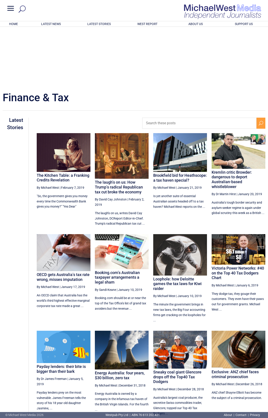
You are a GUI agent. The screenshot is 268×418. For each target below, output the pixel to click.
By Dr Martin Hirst (224, 136)
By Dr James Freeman (52, 321)
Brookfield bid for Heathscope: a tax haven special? (180, 119)
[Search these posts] (199, 65)
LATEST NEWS (51, 24)
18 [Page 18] (217, 374)
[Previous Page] (196, 374)
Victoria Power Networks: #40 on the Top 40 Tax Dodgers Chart (238, 215)
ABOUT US (195, 24)
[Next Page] (261, 374)
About (228, 415)
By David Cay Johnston (111, 141)
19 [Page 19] (228, 374)
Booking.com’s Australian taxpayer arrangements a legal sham (117, 219)
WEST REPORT (147, 24)
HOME (13, 24)
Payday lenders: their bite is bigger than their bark (61, 311)
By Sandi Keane (105, 231)
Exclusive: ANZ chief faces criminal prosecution (235, 316)
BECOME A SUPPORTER (245, 390)
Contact (241, 415)
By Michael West (48, 129)
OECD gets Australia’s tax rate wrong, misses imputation (63, 219)
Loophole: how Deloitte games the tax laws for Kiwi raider (177, 226)
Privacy (255, 415)
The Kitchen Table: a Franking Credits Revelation (63, 119)
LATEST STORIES (99, 24)
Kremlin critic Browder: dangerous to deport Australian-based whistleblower (232, 121)
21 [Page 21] (251, 374)
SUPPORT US (244, 24)
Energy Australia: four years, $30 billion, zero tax (120, 317)
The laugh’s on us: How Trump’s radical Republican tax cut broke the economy (119, 129)
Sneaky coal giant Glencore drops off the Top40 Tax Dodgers (177, 319)
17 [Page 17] (206, 374)
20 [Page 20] (239, 374)
